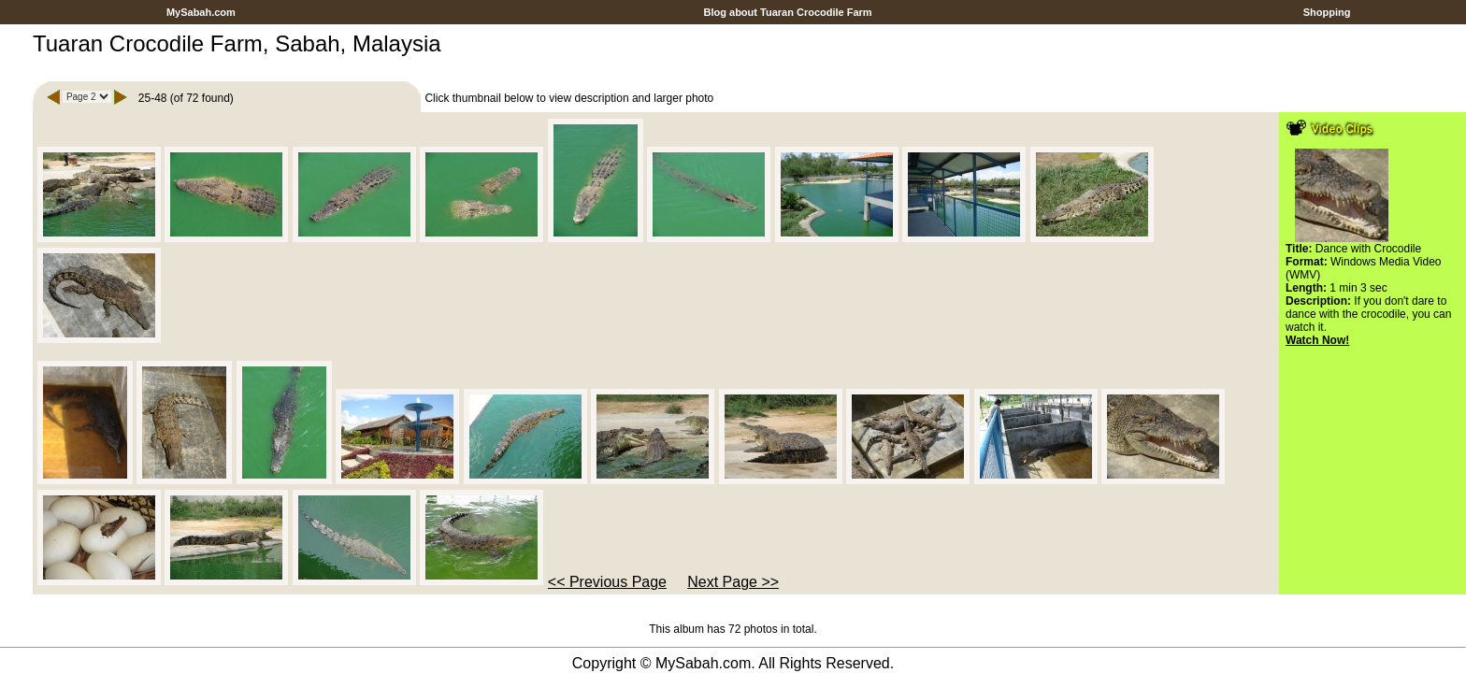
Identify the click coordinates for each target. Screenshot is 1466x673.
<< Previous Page (607, 582)
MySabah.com (201, 12)
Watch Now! (1317, 340)
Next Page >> (733, 582)
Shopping (1327, 12)
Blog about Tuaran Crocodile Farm (787, 12)
